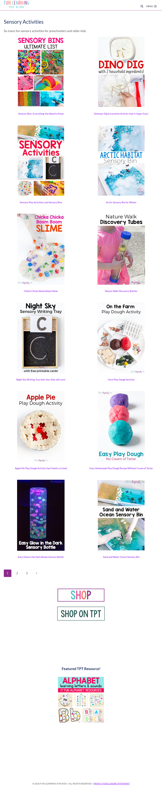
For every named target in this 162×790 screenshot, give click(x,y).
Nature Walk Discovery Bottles (121, 291)
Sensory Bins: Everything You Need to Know (41, 113)
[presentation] (41, 72)
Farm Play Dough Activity (121, 379)
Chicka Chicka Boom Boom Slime (41, 291)
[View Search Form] (141, 6)
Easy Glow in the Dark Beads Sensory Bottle (41, 556)
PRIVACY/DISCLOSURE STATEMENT (111, 783)
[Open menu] (151, 6)
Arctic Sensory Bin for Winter (121, 202)
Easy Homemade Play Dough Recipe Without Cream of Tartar (121, 468)
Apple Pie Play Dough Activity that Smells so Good (41, 468)
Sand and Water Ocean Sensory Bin (121, 556)
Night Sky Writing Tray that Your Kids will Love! (41, 379)
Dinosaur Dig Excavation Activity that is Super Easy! (121, 113)
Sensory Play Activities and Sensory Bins (41, 202)
